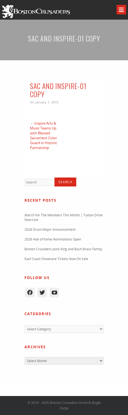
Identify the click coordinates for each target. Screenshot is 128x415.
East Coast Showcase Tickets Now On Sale (56, 258)
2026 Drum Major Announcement (50, 229)
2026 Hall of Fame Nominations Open (53, 239)
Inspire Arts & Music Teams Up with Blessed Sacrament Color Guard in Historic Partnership (43, 135)
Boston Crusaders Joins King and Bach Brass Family (63, 249)
